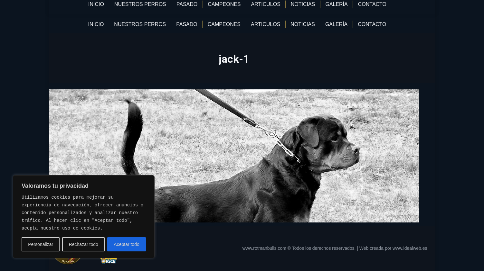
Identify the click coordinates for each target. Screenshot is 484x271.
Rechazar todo (83, 244)
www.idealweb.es (410, 248)
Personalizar (40, 244)
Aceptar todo (126, 244)
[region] (84, 216)
